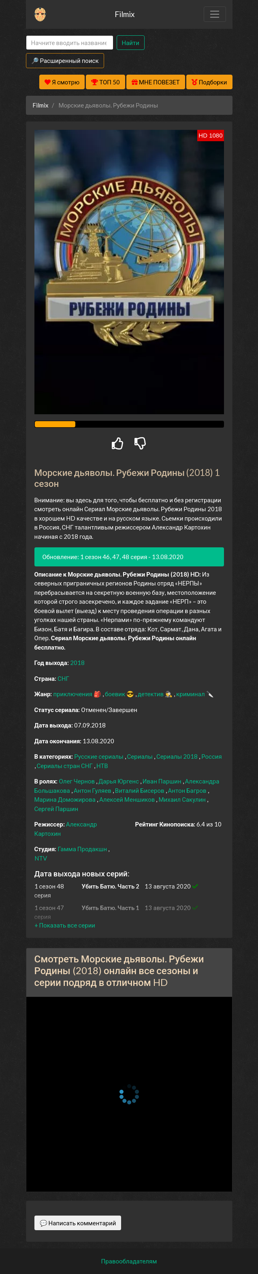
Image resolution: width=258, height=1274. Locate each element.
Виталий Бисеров (140, 790)
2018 (77, 662)
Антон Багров (188, 790)
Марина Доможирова (65, 799)
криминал (191, 693)
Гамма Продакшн (83, 848)
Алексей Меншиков (127, 799)
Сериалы (140, 756)
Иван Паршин (163, 781)
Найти (130, 42)
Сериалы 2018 (177, 756)
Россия (211, 756)
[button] (64, 925)
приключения (73, 693)
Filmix (124, 14)
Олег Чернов (77, 781)
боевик (115, 693)
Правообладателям (129, 1261)
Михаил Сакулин (182, 799)
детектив (151, 693)
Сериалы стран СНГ (65, 765)
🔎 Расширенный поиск (65, 60)
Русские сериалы (99, 756)
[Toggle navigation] (215, 14)
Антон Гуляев (93, 790)
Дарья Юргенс (119, 781)
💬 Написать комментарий (78, 1223)
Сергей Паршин (56, 808)
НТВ (102, 765)
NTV (40, 858)
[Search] (69, 42)
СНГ (63, 678)
